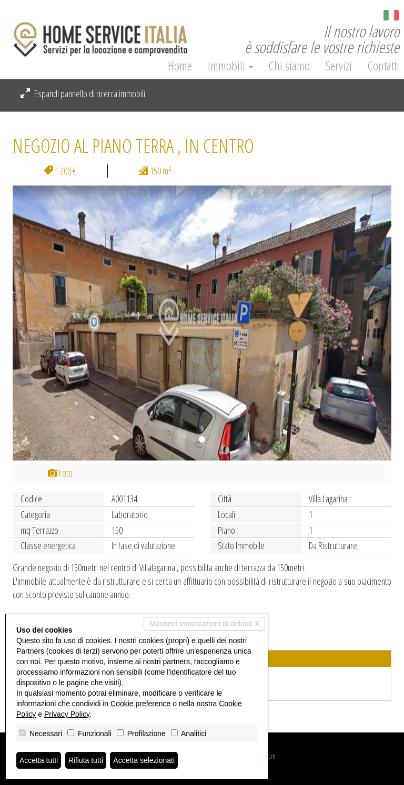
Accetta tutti (38, 760)
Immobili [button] (230, 65)
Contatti (383, 65)
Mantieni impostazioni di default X (204, 623)
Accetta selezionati (144, 760)
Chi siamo (289, 65)
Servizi (339, 65)
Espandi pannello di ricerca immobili (83, 93)
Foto (60, 473)
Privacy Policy (66, 714)
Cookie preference (140, 703)
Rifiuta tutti (85, 760)
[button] (41, 323)
